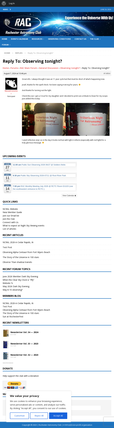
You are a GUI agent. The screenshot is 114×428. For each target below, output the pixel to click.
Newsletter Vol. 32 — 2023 (24, 355)
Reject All (39, 415)
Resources (37, 39)
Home (4, 39)
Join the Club (9, 218)
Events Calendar (19, 39)
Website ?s (8, 283)
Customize (19, 415)
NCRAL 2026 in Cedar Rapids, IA (18, 242)
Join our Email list (11, 215)
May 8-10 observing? (13, 289)
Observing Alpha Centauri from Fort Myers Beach (26, 252)
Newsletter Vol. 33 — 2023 (24, 343)
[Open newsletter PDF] (6, 333)
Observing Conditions (59, 39)
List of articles (9, 228)
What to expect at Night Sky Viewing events (23, 225)
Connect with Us (10, 222)
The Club (94, 39)
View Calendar (69, 196)
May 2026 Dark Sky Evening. (16, 286)
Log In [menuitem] (12, 3)
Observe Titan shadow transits (17, 262)
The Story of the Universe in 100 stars (21, 257)
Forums (14, 68)
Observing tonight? (70, 68)
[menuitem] (4, 3)
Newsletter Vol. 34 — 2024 (24, 332)
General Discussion (48, 68)
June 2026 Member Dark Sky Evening (20, 276)
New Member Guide (12, 212)
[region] (38, 406)
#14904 (107, 73)
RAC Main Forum (28, 68)
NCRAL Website (10, 209)
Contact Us (80, 39)
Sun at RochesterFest (13, 316)
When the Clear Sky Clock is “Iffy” (18, 279)
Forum (5, 44)
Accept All (58, 415)
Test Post (7, 247)
